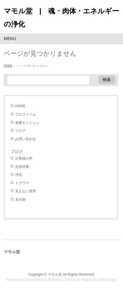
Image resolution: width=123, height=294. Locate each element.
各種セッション (27, 123)
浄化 (18, 175)
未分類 (20, 200)
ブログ (20, 131)
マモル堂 (55, 274)
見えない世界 (25, 191)
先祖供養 (22, 167)
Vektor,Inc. (89, 280)
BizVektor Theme (61, 280)
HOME (20, 106)
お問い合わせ (25, 139)
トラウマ (22, 183)
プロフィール (25, 114)
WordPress (35, 280)
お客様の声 (23, 158)
